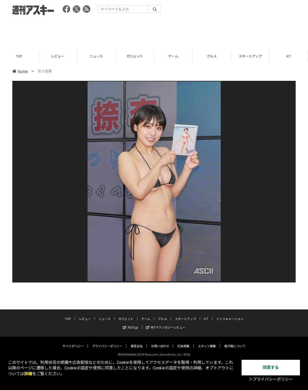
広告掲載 (183, 341)
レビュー (57, 56)
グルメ (212, 56)
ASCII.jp (130, 323)
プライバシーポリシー (107, 341)
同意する (271, 367)
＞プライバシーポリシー (271, 379)
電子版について (234, 341)
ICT (288, 56)
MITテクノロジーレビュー (165, 323)
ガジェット (135, 56)
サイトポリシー (73, 341)
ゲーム (173, 56)
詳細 (28, 373)
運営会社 (137, 341)
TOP (19, 56)
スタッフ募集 (207, 341)
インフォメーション (229, 314)
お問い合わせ (160, 341)
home (20, 71)
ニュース (96, 56)
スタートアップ (250, 56)
